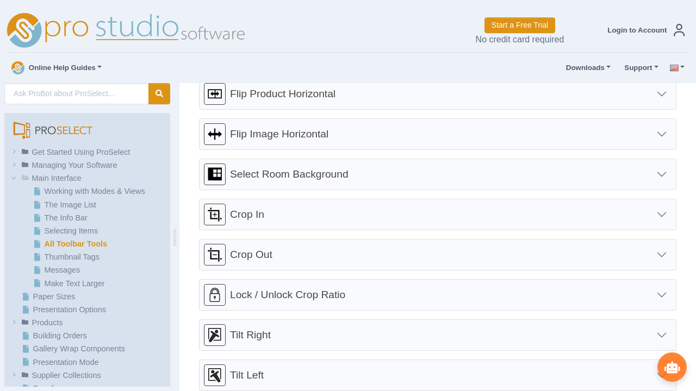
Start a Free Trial (520, 25)
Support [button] (635, 67)
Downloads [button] (583, 67)
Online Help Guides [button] (53, 67)
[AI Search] (76, 93)
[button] (644, 30)
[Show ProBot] (671, 366)
